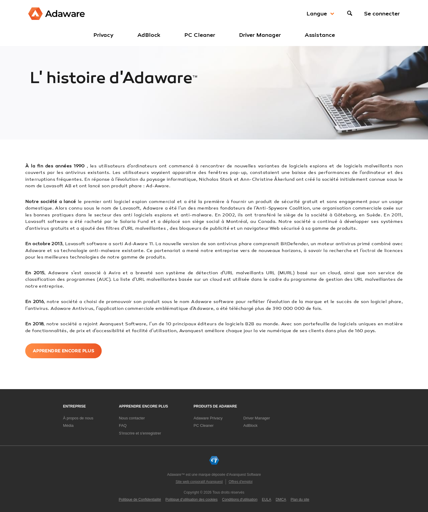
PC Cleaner (199, 35)
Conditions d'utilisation (239, 499)
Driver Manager (260, 35)
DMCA (281, 499)
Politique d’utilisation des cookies (192, 499)
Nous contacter (132, 418)
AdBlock (148, 35)
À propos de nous (78, 418)
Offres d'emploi (240, 482)
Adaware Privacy (208, 418)
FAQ (123, 425)
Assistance (320, 35)
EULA (266, 499)
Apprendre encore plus (64, 350)
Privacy (103, 35)
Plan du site (300, 499)
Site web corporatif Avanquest (199, 482)
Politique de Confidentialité (140, 499)
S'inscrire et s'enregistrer (140, 433)
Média (68, 425)
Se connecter (382, 13)
